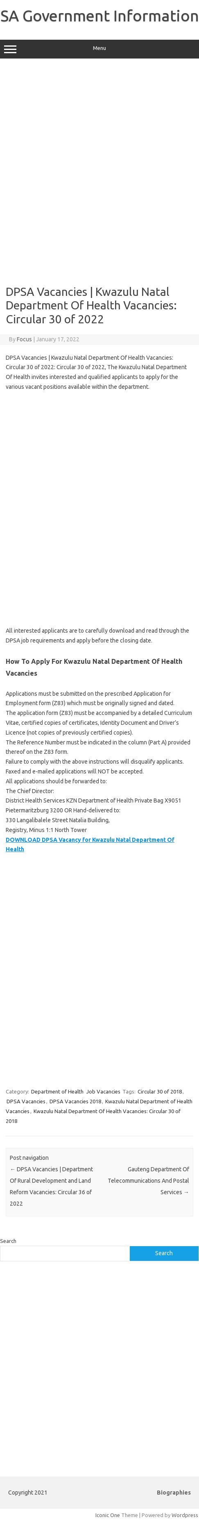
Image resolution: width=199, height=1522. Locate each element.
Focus (24, 339)
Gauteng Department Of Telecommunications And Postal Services (148, 1180)
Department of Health (57, 1091)
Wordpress (185, 1515)
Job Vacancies (103, 1091)
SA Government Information (99, 15)
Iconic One (107, 1515)
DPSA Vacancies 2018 (75, 1101)
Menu (99, 49)
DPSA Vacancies (26, 1101)
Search (8, 1241)
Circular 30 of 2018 (160, 1091)
